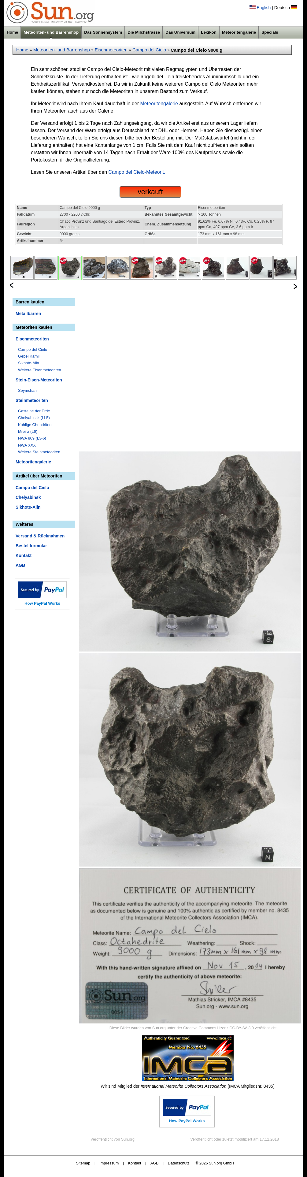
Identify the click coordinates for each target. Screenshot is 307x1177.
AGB (20, 565)
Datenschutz (179, 1163)
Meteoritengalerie (239, 32)
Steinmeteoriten (32, 400)
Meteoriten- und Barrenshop (51, 32)
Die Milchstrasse (144, 32)
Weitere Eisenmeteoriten (39, 370)
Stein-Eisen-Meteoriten (39, 379)
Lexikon (208, 32)
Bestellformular (31, 545)
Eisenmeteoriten (111, 49)
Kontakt (23, 555)
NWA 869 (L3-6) (32, 438)
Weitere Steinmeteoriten (39, 452)
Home (12, 32)
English (264, 7)
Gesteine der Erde (34, 411)
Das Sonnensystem (103, 32)
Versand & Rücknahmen (40, 535)
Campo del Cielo (149, 49)
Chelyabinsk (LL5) (34, 417)
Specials (269, 32)
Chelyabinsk (28, 497)
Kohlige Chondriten (35, 424)
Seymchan (27, 390)
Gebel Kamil (28, 356)
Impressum (109, 1163)
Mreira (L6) (27, 431)
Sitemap (83, 1163)
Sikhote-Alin (28, 363)
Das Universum (180, 32)
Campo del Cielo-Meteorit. (137, 172)
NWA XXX (27, 445)
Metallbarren (28, 313)
